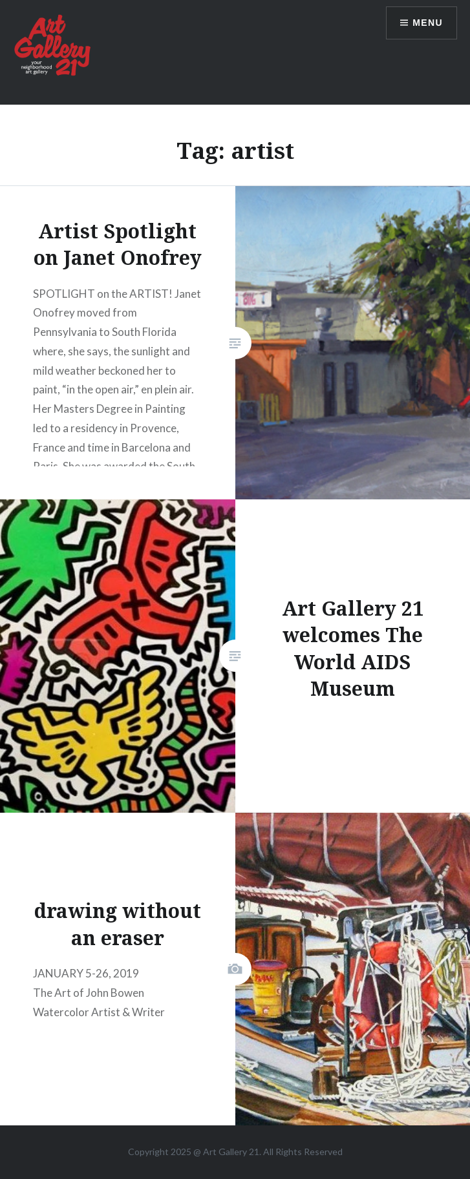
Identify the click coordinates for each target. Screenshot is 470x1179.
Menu (427, 22)
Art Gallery (226, 1151)
